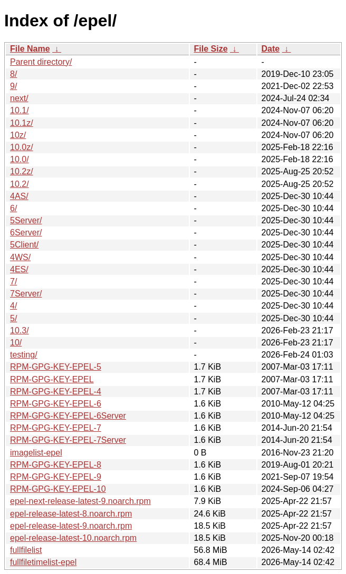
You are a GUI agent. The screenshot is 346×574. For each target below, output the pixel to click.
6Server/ (26, 232)
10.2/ (19, 184)
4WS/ (20, 257)
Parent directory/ (41, 61)
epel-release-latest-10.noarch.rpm (73, 537)
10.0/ (19, 159)
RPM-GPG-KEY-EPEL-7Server (68, 440)
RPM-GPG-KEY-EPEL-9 (55, 476)
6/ (13, 208)
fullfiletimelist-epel (43, 562)
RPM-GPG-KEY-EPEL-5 (55, 366)
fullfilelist (26, 550)
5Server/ (26, 220)
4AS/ (19, 196)
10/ (16, 342)
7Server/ (26, 293)
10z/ (18, 135)
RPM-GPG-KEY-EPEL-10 (58, 488)
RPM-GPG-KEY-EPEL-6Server (68, 415)
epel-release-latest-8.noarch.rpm (71, 513)
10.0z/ (21, 147)
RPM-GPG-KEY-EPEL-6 (55, 403)
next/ (19, 98)
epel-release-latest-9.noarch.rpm (71, 525)
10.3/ (19, 330)
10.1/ (19, 110)
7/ (13, 281)
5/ (13, 318)
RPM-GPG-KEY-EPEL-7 (55, 427)
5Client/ (24, 244)
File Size (211, 48)
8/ (13, 74)
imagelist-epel (36, 452)
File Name (30, 48)
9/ (13, 86)
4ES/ (19, 269)
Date (271, 48)
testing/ (23, 354)
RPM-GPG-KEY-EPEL (52, 379)
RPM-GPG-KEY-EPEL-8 (55, 464)
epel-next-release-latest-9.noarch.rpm (80, 501)
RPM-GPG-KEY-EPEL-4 (55, 391)
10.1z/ (21, 122)
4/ (13, 305)
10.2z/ (21, 171)
